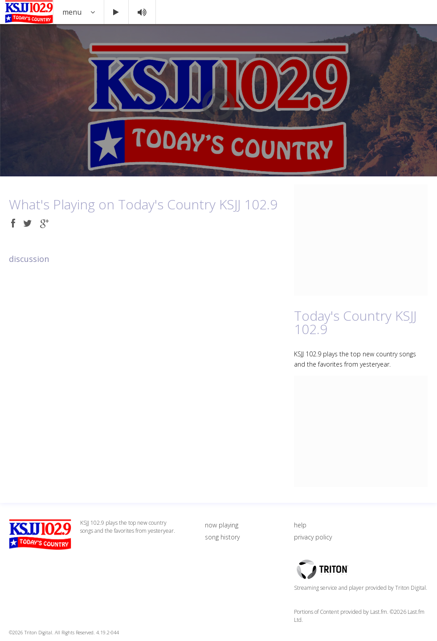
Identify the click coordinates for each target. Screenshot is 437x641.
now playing (221, 525)
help (300, 525)
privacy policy (313, 537)
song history (222, 537)
